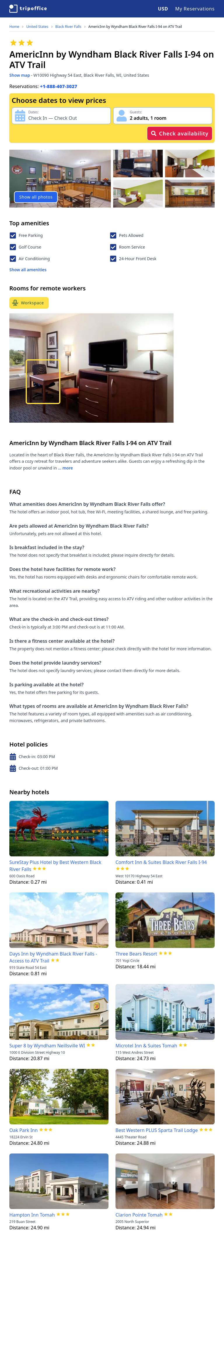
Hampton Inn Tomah (32, 1215)
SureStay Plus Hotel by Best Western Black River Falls (55, 865)
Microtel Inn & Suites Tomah (146, 1045)
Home (14, 26)
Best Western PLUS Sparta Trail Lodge (157, 1130)
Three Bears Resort (136, 954)
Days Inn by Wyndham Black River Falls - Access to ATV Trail (53, 957)
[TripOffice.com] (28, 9)
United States (37, 26)
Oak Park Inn (23, 1130)
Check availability (179, 133)
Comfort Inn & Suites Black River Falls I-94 (161, 862)
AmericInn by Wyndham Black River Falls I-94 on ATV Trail (135, 26)
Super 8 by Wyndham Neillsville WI (47, 1045)
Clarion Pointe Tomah (139, 1215)
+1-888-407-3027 (58, 86)
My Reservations (195, 9)
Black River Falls (68, 26)
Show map (19, 75)
